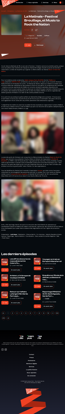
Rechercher (18, 2)
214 (57, 313)
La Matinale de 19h (21, 11)
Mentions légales (32, 363)
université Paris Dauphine (19, 174)
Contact (32, 354)
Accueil (3, 11)
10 (48, 313)
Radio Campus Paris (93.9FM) (34, 80)
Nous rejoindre (32, 2)
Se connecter (32, 375)
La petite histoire (32, 369)
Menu (54, 2)
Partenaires (32, 360)
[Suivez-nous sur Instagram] (5, 349)
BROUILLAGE (16, 82)
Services (44, 2)
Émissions (10, 11)
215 (3, 318)
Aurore (40, 170)
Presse (32, 357)
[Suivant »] (8, 318)
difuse (39, 382)
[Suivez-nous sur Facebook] (2, 349)
